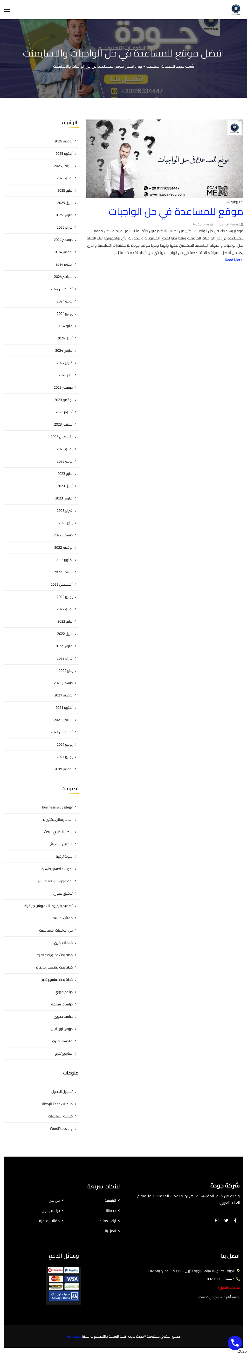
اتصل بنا (110, 1230)
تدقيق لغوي (63, 893)
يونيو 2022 (65, 608)
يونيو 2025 (65, 178)
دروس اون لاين (62, 1028)
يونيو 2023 (65, 461)
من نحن (54, 1200)
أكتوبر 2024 (64, 264)
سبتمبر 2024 (63, 276)
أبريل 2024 (65, 338)
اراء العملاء (107, 1220)
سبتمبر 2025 (63, 165)
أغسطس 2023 (62, 436)
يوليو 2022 (65, 596)
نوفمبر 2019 (63, 768)
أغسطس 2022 (62, 584)
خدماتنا (111, 1210)
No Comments (203, 224)
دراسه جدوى (63, 1016)
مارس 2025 (64, 214)
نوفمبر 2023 (63, 399)
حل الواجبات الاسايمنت (56, 930)
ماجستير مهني (62, 1041)
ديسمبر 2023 (63, 387)
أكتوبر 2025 (64, 153)
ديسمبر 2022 (63, 535)
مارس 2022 (64, 645)
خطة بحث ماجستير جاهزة (54, 967)
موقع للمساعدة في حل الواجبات (176, 211)
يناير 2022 (66, 670)
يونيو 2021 (65, 756)
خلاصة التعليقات (60, 1116)
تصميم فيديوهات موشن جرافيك (48, 905)
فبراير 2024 (65, 362)
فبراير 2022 (65, 658)
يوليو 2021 (65, 744)
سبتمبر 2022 (63, 572)
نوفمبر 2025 (63, 141)
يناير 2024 (66, 375)
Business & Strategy (57, 807)
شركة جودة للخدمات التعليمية (170, 66)
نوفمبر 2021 (63, 695)
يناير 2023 (66, 522)
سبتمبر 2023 (63, 424)
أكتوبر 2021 (64, 707)
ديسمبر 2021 (63, 682)
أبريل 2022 (65, 633)
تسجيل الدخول (62, 1091)
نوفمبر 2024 (63, 251)
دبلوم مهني (64, 991)
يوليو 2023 (65, 448)
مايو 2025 (65, 190)
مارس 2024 (64, 350)
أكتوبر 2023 (64, 411)
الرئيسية (110, 1200)
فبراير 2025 (65, 227)
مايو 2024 (65, 325)
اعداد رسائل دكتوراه (58, 819)
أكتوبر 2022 (64, 559)
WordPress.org (61, 1128)
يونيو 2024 (65, 313)
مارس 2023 (64, 498)
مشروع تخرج (64, 1053)
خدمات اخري (63, 942)
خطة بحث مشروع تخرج (57, 979)
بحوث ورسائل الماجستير (55, 881)
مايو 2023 (65, 473)
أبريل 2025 (65, 202)
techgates (74, 1336)
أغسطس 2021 (62, 732)
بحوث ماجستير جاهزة (57, 868)
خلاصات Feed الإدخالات (56, 1103)
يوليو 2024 (65, 301)
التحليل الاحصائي (60, 844)
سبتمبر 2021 (63, 719)
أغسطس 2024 (62, 288)
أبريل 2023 (65, 485)
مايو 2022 (65, 621)
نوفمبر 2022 (63, 547)
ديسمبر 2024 (63, 239)
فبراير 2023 (65, 510)
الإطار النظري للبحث (58, 831)
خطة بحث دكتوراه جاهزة (55, 954)
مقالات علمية (49, 1220)
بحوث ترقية (64, 856)
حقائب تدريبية (63, 917)
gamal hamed (230, 224)
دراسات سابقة (62, 1004)
